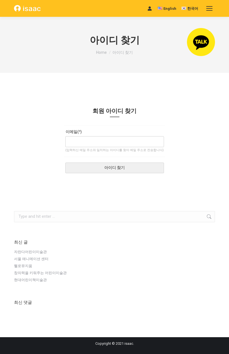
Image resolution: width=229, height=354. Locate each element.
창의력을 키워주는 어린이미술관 (40, 272)
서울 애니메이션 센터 (31, 258)
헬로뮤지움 (23, 265)
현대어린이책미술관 (30, 279)
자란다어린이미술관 (30, 251)
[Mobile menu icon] (209, 8)
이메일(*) (74, 131)
